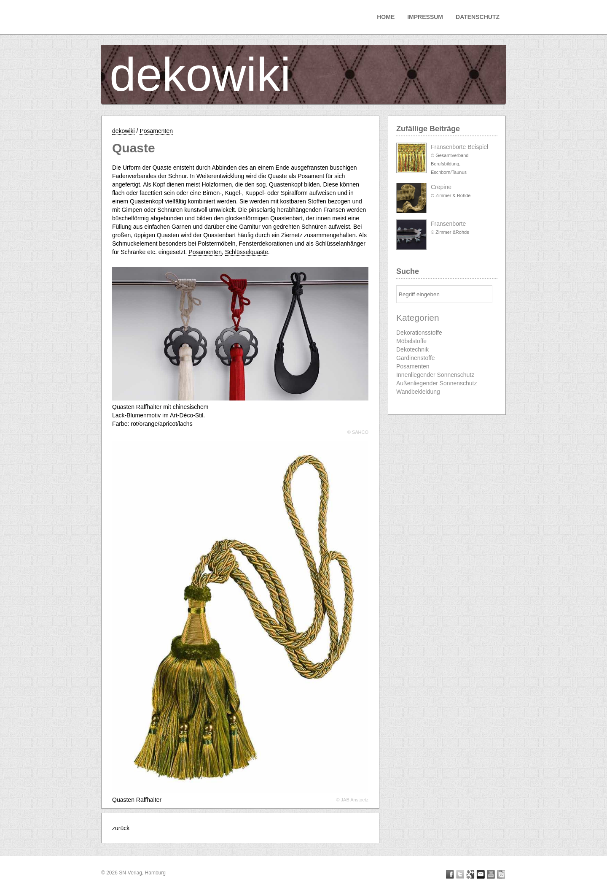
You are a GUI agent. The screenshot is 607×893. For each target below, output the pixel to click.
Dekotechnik (412, 349)
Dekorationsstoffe (419, 332)
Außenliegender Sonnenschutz (436, 383)
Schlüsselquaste (246, 252)
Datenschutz (478, 17)
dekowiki (200, 74)
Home (386, 17)
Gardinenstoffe (415, 357)
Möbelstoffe (411, 341)
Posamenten (156, 130)
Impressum (425, 17)
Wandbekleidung (418, 391)
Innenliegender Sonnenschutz (435, 374)
